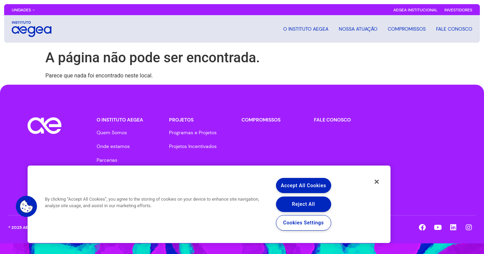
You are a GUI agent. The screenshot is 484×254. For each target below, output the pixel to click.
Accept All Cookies (303, 185)
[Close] (376, 182)
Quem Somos (112, 132)
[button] (27, 206)
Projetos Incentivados (193, 146)
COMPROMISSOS (407, 29)
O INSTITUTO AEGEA (305, 29)
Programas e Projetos (193, 132)
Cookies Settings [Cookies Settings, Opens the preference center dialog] (303, 223)
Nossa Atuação (358, 29)
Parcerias (107, 160)
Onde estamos (113, 146)
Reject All (303, 204)
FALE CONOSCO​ (332, 120)
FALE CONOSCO (454, 29)
